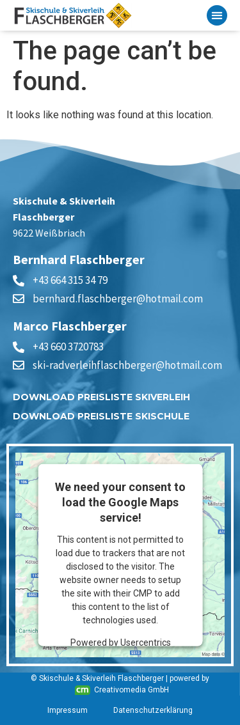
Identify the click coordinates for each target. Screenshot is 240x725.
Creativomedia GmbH (122, 690)
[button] (217, 15)
